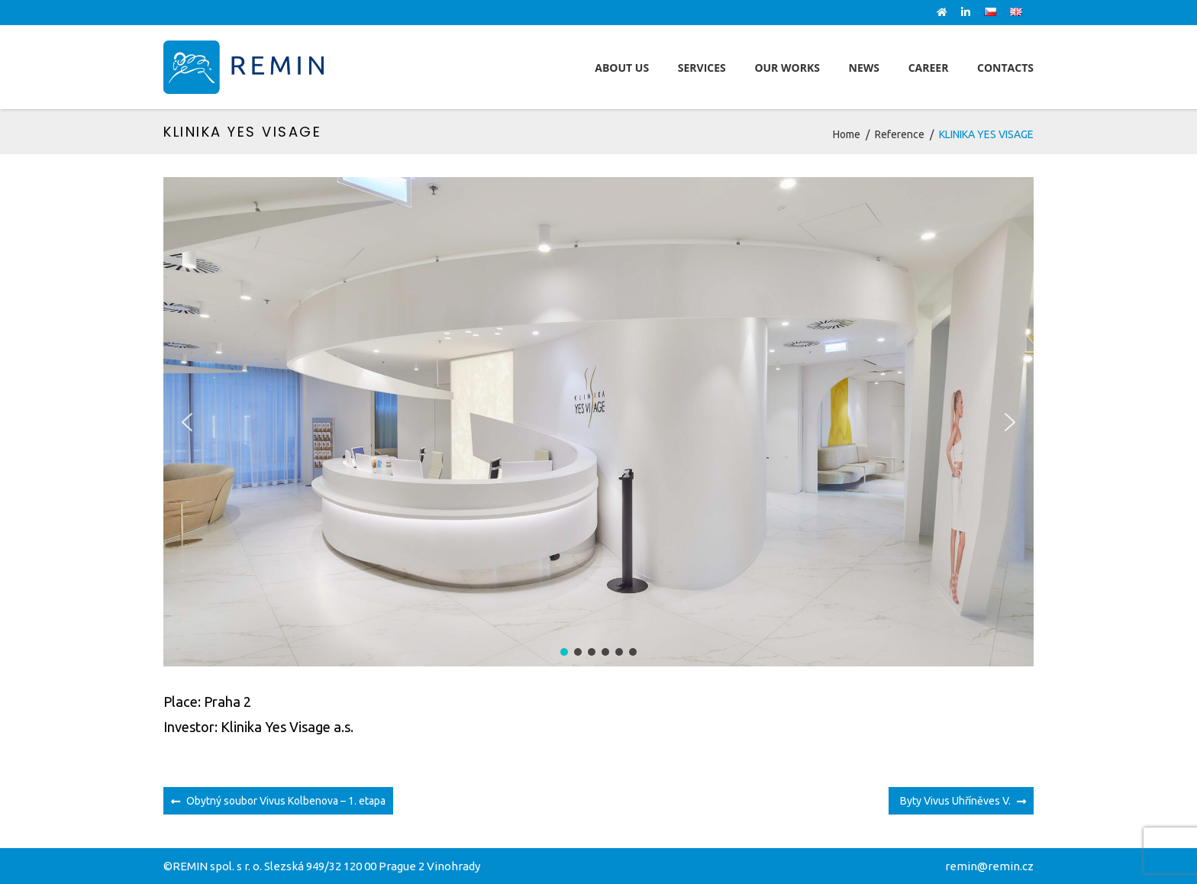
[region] (598, 421)
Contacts (1005, 67)
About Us (622, 67)
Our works (787, 67)
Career (928, 67)
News (864, 67)
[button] (187, 422)
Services (702, 67)
